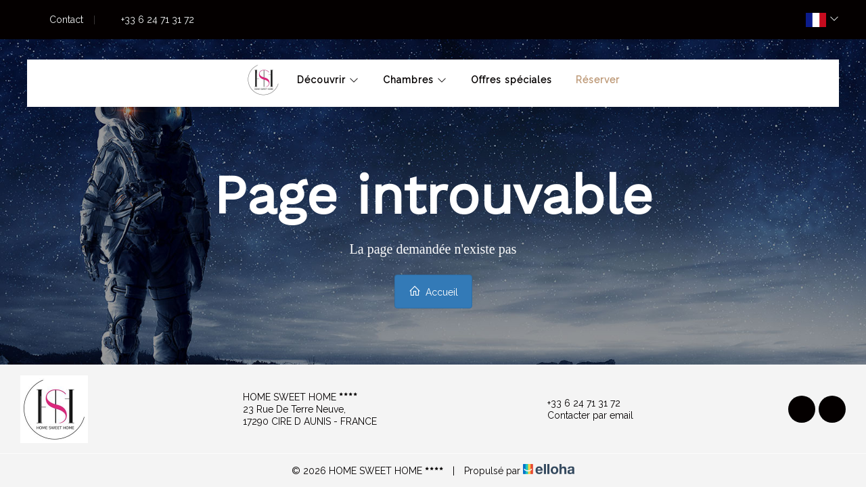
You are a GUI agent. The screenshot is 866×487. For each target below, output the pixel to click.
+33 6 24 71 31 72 (576, 403)
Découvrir (328, 79)
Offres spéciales (511, 79)
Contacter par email (582, 415)
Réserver (598, 79)
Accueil (433, 291)
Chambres (415, 79)
